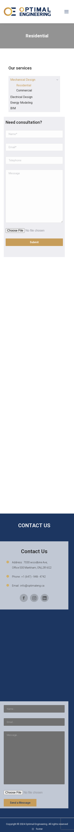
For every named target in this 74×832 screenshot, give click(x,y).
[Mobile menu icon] (66, 11)
